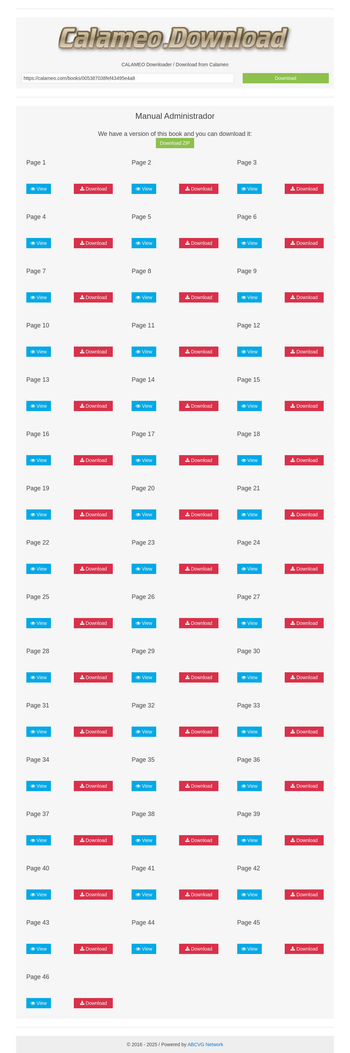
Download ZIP (175, 143)
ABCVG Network (205, 1044)
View (38, 189)
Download (285, 78)
